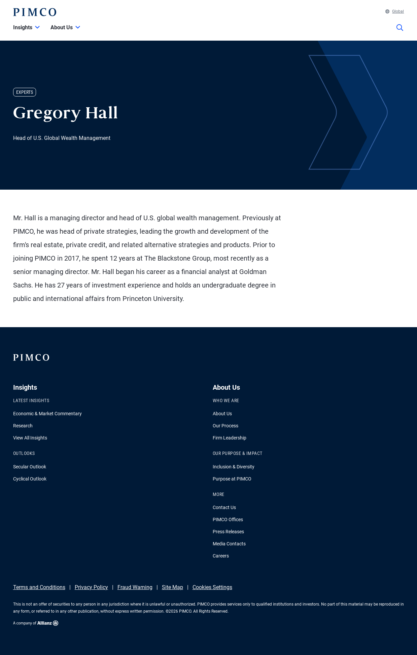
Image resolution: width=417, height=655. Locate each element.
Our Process (225, 425)
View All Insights (30, 437)
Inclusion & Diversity (233, 466)
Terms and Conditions (39, 587)
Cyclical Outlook (29, 478)
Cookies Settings (212, 587)
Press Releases (228, 531)
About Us (222, 413)
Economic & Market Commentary (47, 413)
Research (23, 425)
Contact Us (224, 507)
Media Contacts (229, 543)
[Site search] (400, 32)
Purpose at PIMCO (232, 478)
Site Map (172, 587)
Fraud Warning (134, 587)
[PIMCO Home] (34, 12)
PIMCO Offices (228, 519)
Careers (221, 555)
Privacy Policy (91, 587)
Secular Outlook (29, 466)
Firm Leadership (229, 437)
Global (394, 11)
